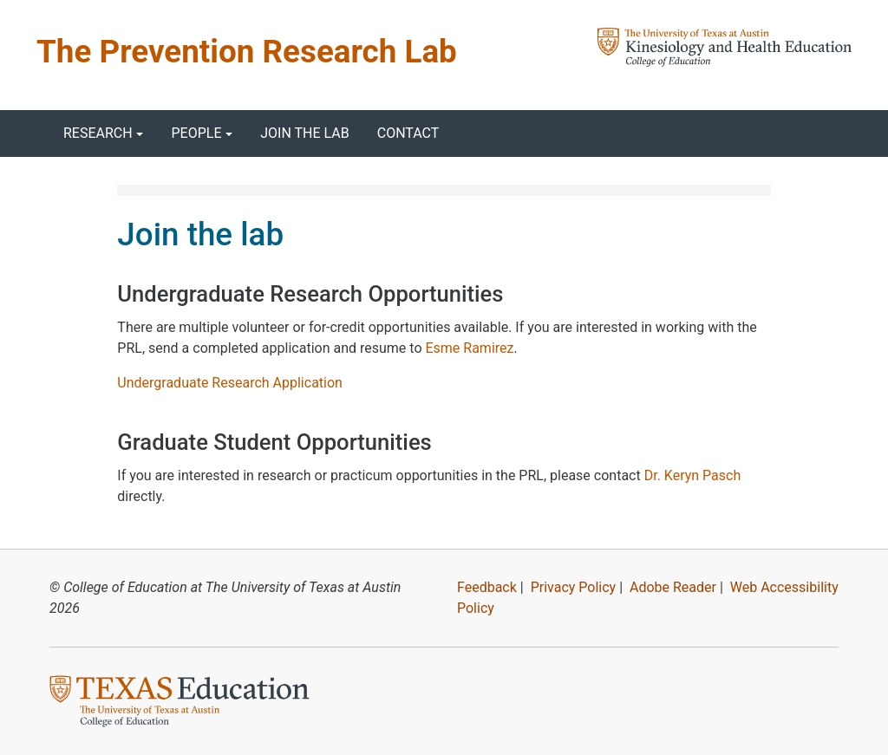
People (196, 133)
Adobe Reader (673, 587)
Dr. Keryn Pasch (692, 475)
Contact (408, 133)
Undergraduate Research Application (230, 382)
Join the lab (304, 133)
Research (98, 133)
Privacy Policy (574, 587)
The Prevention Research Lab (246, 51)
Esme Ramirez (469, 348)
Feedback (487, 587)
